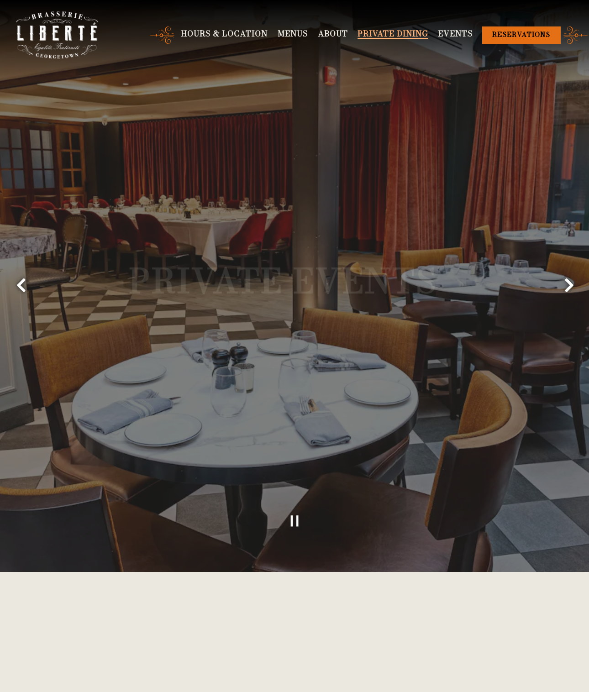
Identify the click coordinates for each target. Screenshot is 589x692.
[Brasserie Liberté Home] (57, 34)
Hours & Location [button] (224, 34)
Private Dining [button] (393, 34)
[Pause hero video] (294, 498)
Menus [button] (293, 34)
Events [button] (455, 34)
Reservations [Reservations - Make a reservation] (521, 35)
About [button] (333, 34)
